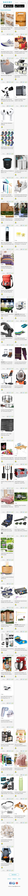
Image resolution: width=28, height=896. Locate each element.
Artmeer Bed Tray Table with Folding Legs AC (20, 816)
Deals (16, 2)
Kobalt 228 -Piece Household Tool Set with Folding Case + (6, 531)
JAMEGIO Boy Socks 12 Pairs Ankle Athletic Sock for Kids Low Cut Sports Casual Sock (7, 148)
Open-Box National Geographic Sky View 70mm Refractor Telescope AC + (7, 101)
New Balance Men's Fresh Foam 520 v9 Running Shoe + (7, 53)
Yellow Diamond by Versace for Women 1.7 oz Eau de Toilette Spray (21, 244)
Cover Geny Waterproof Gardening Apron (6, 864)
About (9, 879)
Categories (23, 2)
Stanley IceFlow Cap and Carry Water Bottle (20, 792)
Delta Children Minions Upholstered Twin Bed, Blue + (21, 650)
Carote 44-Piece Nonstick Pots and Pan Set (6, 840)
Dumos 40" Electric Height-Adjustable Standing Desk (20, 458)
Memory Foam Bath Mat (6, 75)
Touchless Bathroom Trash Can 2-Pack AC (21, 171)
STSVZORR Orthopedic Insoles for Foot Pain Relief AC (21, 340)
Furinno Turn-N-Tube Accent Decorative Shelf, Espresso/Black (7, 746)
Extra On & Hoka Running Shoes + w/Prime (6, 698)
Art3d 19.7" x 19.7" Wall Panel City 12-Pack (6, 434)
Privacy (14, 879)
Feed (19, 879)
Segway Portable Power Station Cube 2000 (20, 100)
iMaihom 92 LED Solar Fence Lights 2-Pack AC (7, 315)
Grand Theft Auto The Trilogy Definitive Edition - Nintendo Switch (6, 674)
